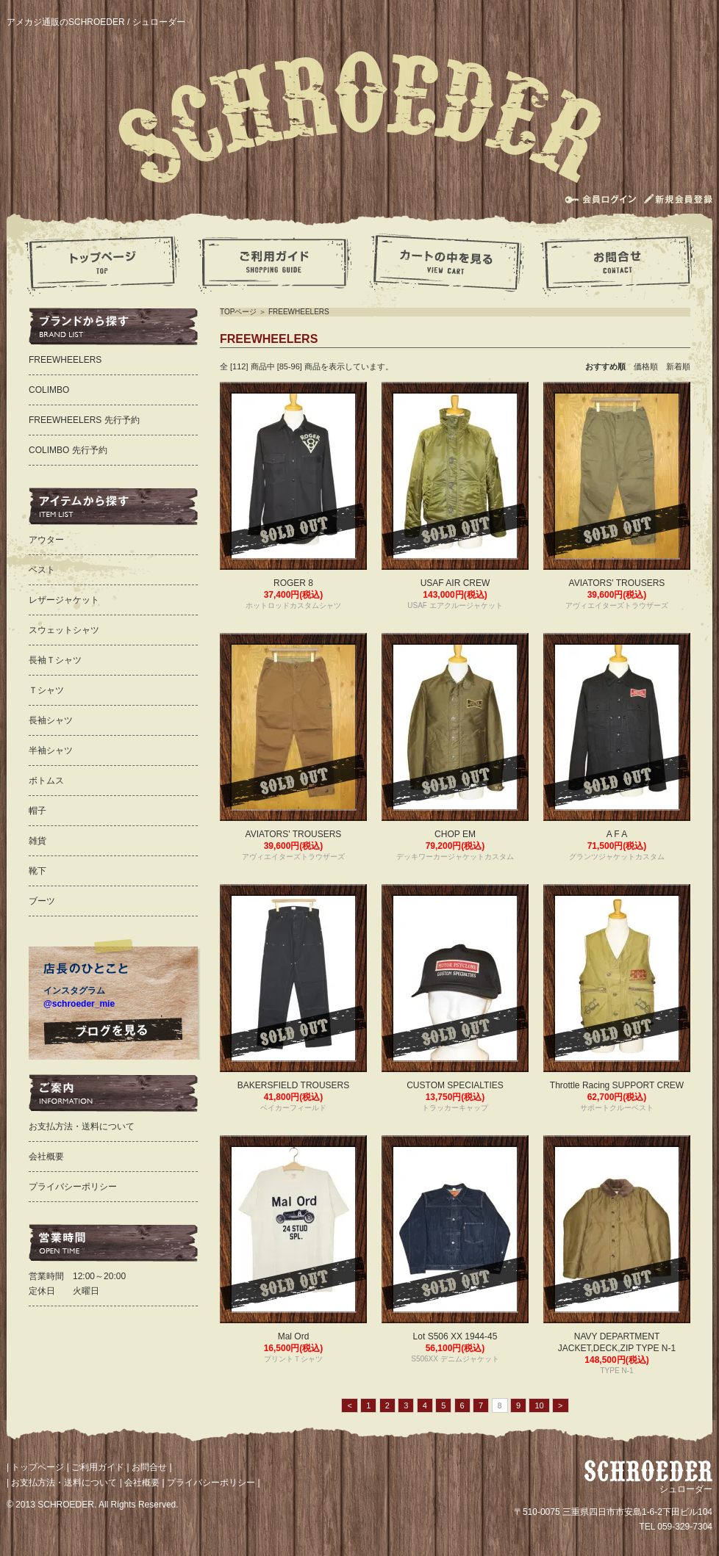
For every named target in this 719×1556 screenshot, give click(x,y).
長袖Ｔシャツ (55, 660)
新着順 (678, 366)
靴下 (37, 871)
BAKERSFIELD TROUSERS (293, 1085)
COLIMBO (49, 390)
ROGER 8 (293, 583)
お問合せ (149, 1467)
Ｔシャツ (46, 690)
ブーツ (42, 901)
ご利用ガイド (97, 1467)
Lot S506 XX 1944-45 (455, 1336)
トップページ (37, 1467)
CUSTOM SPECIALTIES (455, 1085)
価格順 (650, 366)
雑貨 (37, 841)
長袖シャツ (51, 720)
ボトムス (46, 780)
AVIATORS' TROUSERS (617, 583)
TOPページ (238, 312)
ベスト (42, 570)
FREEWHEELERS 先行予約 (84, 420)
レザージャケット (64, 600)
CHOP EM (455, 834)
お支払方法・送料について (82, 1126)
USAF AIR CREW (455, 583)
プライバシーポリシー (73, 1187)
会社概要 (46, 1156)
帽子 (37, 811)
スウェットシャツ (64, 630)
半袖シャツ (51, 750)
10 (538, 1405)
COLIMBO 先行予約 (68, 450)
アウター (46, 540)
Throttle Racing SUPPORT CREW (617, 1085)
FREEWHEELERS (298, 312)
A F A (617, 834)
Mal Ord (294, 1336)
